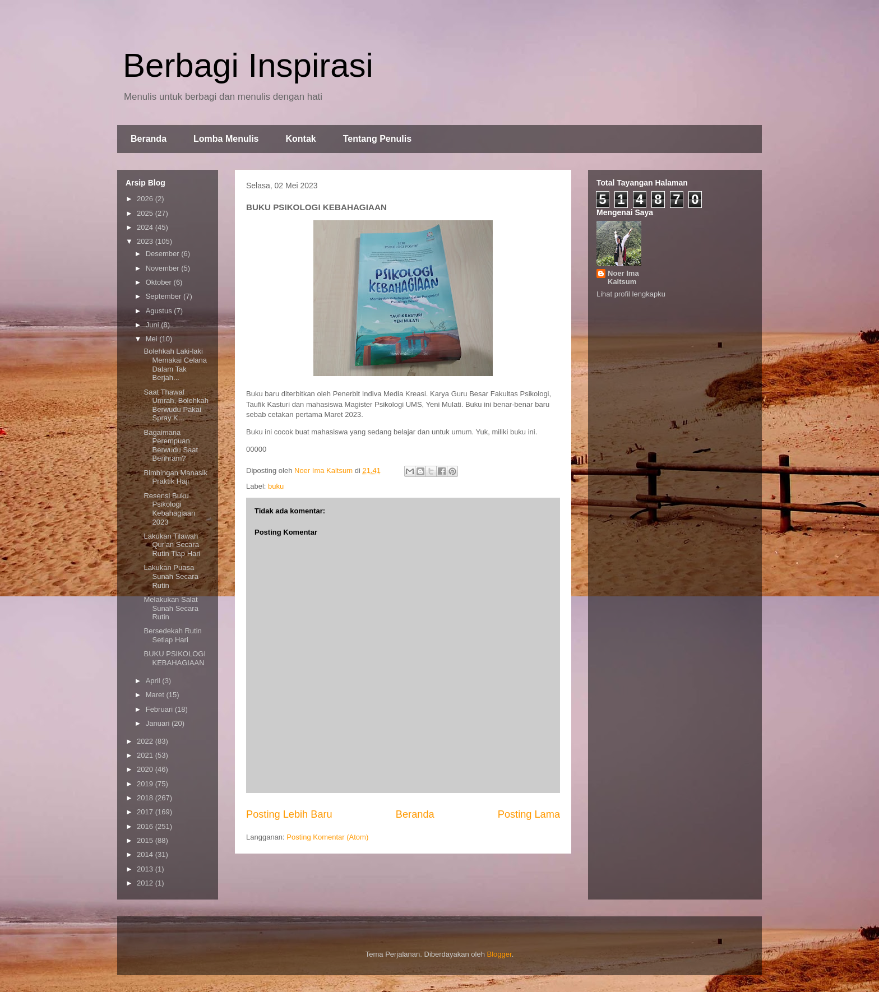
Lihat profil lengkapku (630, 294)
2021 (146, 755)
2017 (146, 812)
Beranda (148, 138)
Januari (159, 723)
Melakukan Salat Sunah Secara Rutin (171, 608)
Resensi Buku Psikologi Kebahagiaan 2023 (169, 509)
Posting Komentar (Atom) (327, 837)
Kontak (300, 138)
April (154, 680)
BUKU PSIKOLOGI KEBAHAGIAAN (175, 658)
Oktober (160, 282)
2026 (146, 198)
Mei (153, 339)
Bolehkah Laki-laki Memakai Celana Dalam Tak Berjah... (175, 364)
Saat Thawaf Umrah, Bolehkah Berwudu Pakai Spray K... (176, 405)
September (164, 296)
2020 (146, 769)
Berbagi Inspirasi (248, 65)
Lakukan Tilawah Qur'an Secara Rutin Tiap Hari (172, 545)
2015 (146, 840)
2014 (146, 854)
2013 (146, 869)
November (164, 268)
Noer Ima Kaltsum (623, 277)
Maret (156, 694)
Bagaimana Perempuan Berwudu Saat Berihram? (171, 445)
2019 (146, 784)
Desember (164, 253)
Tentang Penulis (377, 138)
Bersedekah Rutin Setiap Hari (172, 635)
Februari (160, 709)
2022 (146, 741)
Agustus (160, 311)
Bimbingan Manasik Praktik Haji (175, 477)
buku (276, 486)
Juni (153, 325)
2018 (146, 798)
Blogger (499, 954)
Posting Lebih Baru (289, 814)
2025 (146, 213)
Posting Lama (529, 814)
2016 (146, 826)
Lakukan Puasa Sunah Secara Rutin (171, 576)
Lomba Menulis (225, 138)
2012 (146, 883)
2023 (146, 241)
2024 (146, 227)
